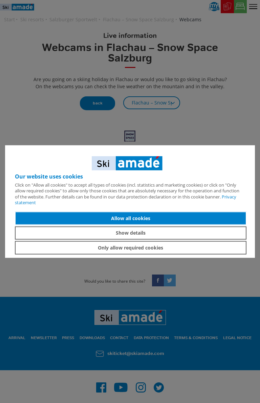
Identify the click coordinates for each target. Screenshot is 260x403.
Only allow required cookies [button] (130, 247)
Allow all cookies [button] (130, 218)
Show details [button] (131, 233)
